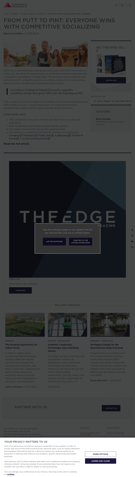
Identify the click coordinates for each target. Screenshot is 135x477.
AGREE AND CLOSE (100, 461)
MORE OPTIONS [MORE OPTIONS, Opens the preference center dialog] (100, 454)
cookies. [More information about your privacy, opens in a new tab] (11, 474)
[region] (67, 457)
